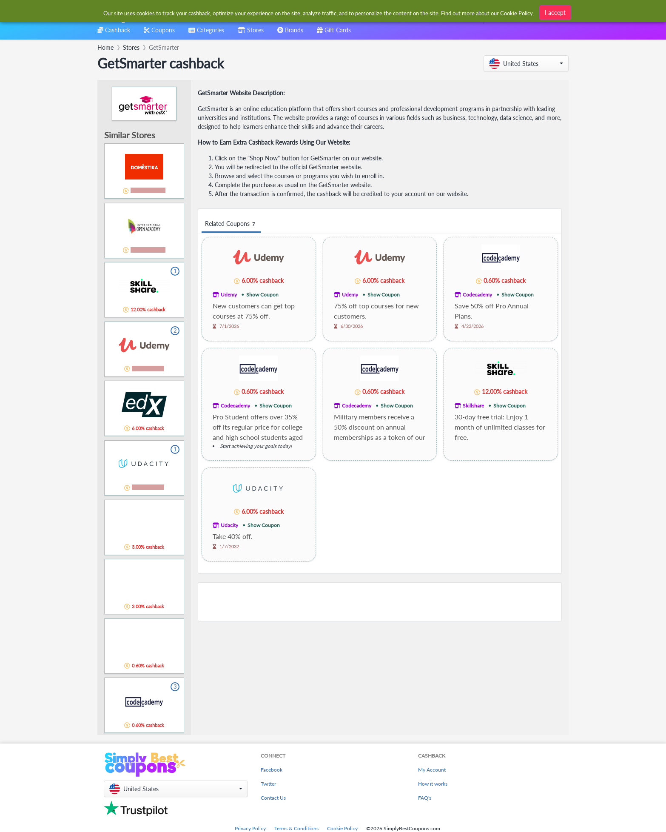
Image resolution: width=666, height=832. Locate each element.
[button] (526, 63)
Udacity (229, 525)
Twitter (268, 784)
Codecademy (477, 294)
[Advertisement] (379, 602)
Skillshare (473, 405)
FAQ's (424, 798)
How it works (432, 784)
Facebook (271, 769)
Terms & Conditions (296, 828)
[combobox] (319, 12)
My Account (432, 769)
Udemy (229, 294)
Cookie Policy (342, 828)
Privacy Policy (250, 828)
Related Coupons (231, 224)
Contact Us (273, 798)
